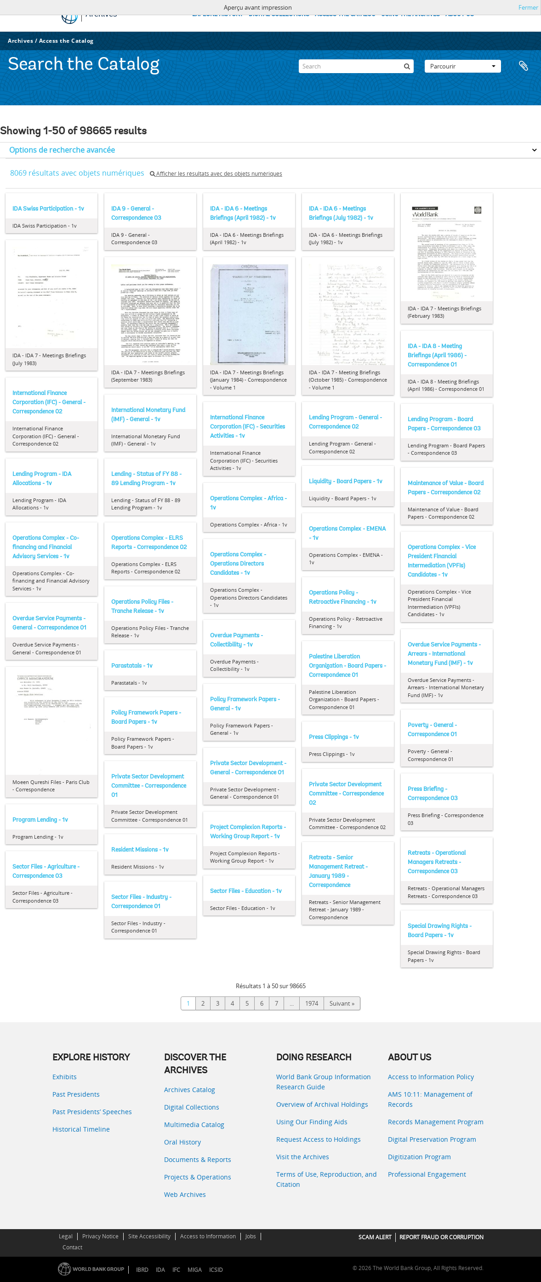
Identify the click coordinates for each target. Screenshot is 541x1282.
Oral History (182, 1142)
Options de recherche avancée (62, 150)
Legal (66, 1236)
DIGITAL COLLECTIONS (279, 14)
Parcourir (462, 66)
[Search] (356, 66)
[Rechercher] (407, 66)
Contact (72, 1247)
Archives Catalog (189, 1089)
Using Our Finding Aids (311, 1121)
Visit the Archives (302, 1156)
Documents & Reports (197, 1159)
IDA (160, 1270)
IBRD (142, 1270)
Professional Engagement (427, 1174)
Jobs (250, 1236)
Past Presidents (76, 1094)
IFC (176, 1270)
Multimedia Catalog (194, 1124)
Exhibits (64, 1076)
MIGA (195, 1270)
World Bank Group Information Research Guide (323, 1081)
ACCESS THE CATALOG (345, 14)
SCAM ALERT (375, 1237)
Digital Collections (191, 1107)
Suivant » (342, 1003)
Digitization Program (419, 1156)
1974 (311, 1003)
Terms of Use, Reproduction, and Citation (326, 1179)
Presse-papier (523, 66)
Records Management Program (436, 1121)
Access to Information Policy (431, 1076)
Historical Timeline (81, 1129)
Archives (20, 41)
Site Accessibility (149, 1236)
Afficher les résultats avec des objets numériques (216, 173)
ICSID (216, 1270)
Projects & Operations (197, 1177)
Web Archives (185, 1194)
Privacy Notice (100, 1236)
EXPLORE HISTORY (217, 14)
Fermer (528, 7)
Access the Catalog (66, 41)
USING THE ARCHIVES (410, 14)
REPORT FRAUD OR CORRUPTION (441, 1237)
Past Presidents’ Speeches (92, 1111)
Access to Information (208, 1236)
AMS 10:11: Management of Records (430, 1099)
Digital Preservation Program (432, 1139)
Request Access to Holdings (318, 1139)
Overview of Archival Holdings (322, 1104)
